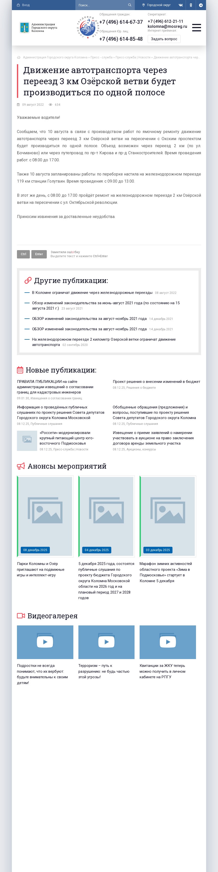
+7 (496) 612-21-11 (165, 21)
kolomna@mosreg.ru (167, 26)
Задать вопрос (164, 39)
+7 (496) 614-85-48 (121, 39)
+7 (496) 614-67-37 (121, 22)
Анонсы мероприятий (61, 466)
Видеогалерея (47, 615)
